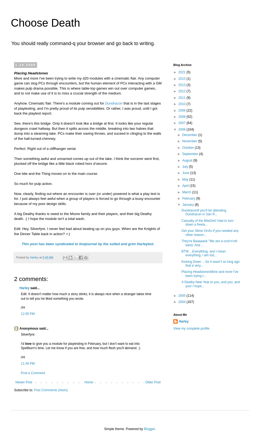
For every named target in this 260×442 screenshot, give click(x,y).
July (185, 167)
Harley (25, 288)
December (190, 135)
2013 (182, 85)
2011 (182, 98)
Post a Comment (33, 373)
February (189, 198)
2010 (182, 104)
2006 (182, 129)
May (185, 179)
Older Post (153, 382)
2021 (182, 72)
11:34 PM (28, 363)
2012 (182, 91)
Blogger (149, 429)
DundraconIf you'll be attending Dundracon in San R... (203, 212)
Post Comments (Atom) (51, 390)
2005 (182, 296)
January (188, 205)
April (186, 186)
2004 (182, 302)
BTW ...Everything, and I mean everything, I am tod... (203, 253)
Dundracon (114, 103)
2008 (182, 117)
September (190, 154)
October (188, 148)
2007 (182, 123)
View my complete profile (191, 328)
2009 (182, 110)
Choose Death (45, 23)
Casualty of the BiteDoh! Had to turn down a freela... (207, 222)
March (187, 192)
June (186, 173)
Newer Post (23, 382)
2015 (182, 79)
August (187, 160)
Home (88, 382)
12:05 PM (28, 314)
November (190, 141)
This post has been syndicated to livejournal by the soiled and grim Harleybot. (88, 244)
